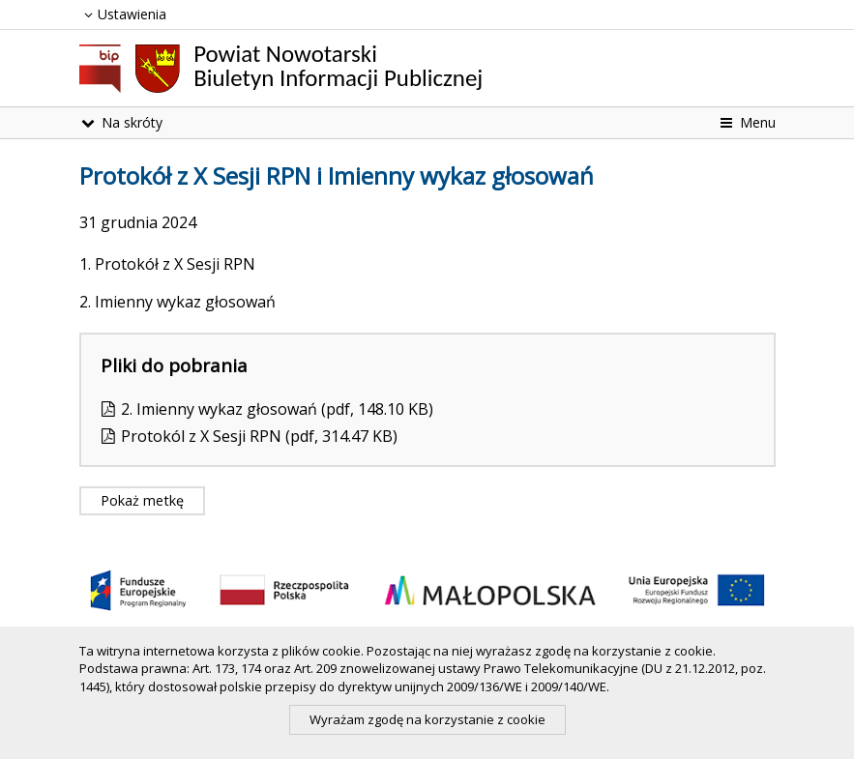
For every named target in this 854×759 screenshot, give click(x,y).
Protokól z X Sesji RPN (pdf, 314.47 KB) (259, 436)
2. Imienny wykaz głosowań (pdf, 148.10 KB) (277, 409)
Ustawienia (123, 14)
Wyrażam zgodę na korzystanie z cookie (427, 719)
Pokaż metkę (142, 500)
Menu (746, 122)
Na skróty (121, 122)
